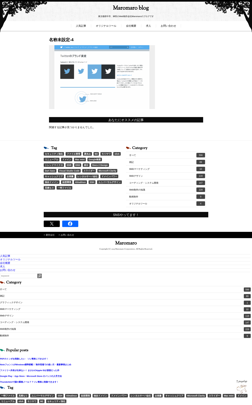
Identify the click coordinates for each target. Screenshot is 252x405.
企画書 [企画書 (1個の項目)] (70, 176)
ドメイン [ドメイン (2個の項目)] (66, 159)
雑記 (167, 162)
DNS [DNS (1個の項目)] (77, 165)
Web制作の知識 (167, 189)
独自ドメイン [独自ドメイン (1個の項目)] (51, 182)
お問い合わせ (168, 27)
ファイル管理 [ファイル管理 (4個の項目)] (73, 154)
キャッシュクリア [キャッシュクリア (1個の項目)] (54, 176)
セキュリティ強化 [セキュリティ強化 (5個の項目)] (54, 154)
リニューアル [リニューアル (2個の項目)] (51, 159)
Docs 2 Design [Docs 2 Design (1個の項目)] (100, 165)
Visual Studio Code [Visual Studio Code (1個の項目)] (69, 170)
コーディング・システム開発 (167, 183)
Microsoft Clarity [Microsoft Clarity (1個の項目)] (107, 170)
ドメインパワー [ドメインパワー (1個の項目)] (109, 176)
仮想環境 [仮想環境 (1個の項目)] (66, 182)
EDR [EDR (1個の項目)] (69, 165)
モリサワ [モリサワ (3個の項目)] (106, 154)
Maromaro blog (126, 9)
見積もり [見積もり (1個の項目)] (49, 188)
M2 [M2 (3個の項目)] (96, 154)
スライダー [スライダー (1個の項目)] (89, 170)
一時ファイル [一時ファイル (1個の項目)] (64, 188)
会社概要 (131, 27)
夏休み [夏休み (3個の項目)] (87, 154)
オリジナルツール (106, 27)
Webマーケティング (167, 169)
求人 (148, 27)
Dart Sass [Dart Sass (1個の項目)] (50, 170)
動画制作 (167, 196)
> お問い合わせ (66, 235)
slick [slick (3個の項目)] (116, 154)
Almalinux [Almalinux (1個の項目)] (80, 182)
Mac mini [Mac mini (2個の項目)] (80, 159)
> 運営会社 (49, 235)
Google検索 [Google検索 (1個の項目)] (95, 159)
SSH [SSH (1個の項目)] (92, 182)
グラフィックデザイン (125, 303)
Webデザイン (167, 176)
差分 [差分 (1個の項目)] (86, 165)
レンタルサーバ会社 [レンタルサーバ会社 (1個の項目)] (87, 176)
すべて (167, 155)
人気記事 (81, 27)
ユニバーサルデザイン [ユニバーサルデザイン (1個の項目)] (109, 182)
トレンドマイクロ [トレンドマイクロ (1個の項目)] (54, 165)
